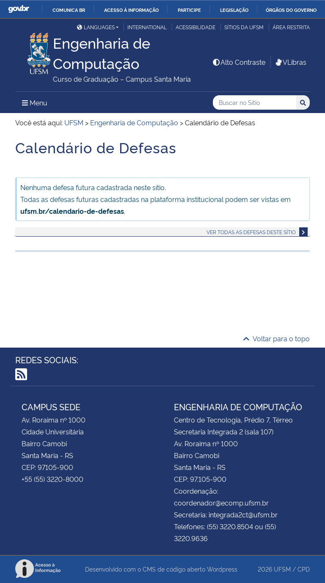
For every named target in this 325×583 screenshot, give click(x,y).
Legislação (234, 9)
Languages (96, 26)
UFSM (282, 569)
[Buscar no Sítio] (254, 102)
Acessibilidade (195, 26)
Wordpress (222, 569)
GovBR (18, 9)
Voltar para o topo (276, 338)
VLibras (290, 61)
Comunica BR (68, 9)
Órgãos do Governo (291, 9)
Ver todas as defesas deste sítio (251, 231)
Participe (189, 9)
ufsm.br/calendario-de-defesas (72, 211)
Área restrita (291, 26)
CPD (303, 569)
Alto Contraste (238, 61)
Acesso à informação (131, 9)
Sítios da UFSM (244, 26)
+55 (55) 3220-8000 (52, 479)
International (147, 26)
